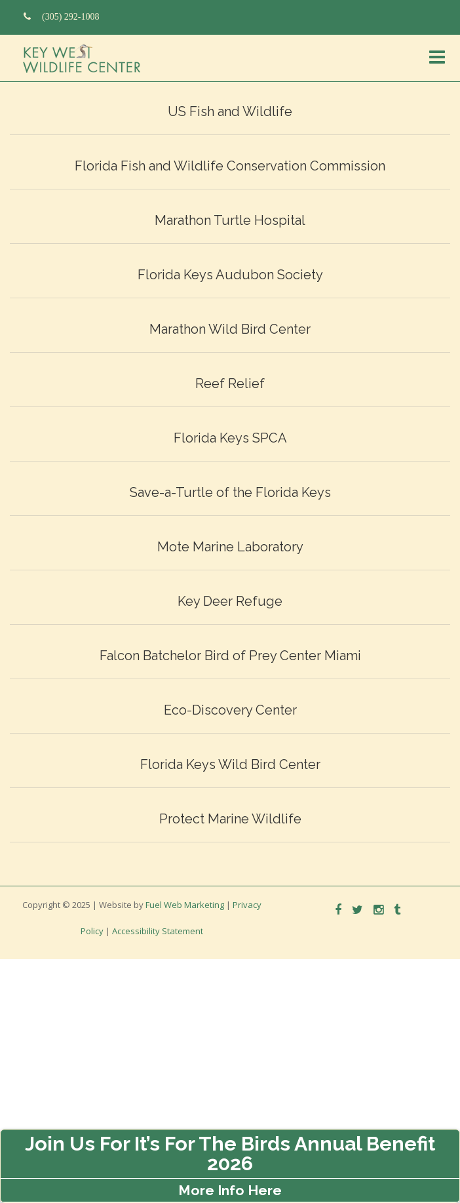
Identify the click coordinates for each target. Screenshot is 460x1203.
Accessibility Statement (157, 931)
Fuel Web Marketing (184, 905)
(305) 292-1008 (62, 16)
